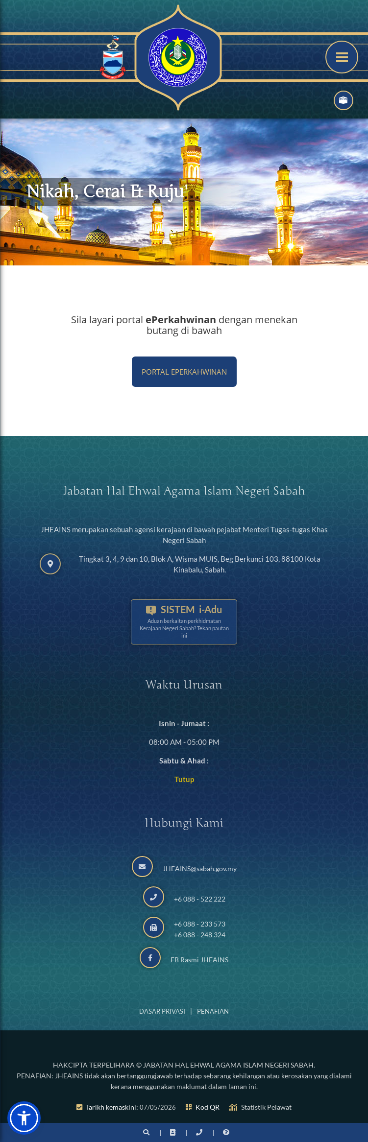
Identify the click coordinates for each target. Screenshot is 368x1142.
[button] (24, 1118)
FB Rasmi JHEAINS (199, 959)
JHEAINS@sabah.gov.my (200, 868)
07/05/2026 (158, 1107)
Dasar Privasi (162, 1011)
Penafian (213, 1011)
